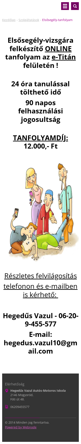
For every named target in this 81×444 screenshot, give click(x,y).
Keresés (75, 6)
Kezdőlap (9, 20)
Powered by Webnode (21, 427)
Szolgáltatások (29, 20)
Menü (65, 6)
